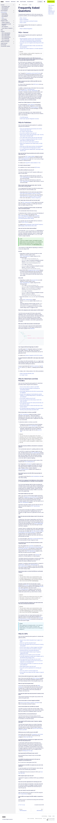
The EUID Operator (24, 117)
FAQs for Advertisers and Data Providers (29, 21)
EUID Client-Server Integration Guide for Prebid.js (30, 196)
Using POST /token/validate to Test (32, 162)
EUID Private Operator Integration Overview (29, 118)
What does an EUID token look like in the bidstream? (31, 146)
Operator (37, 554)
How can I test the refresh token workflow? (29, 141)
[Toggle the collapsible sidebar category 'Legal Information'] (13, 43)
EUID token (22, 564)
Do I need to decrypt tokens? (26, 131)
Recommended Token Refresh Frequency (34, 224)
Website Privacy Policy (38, 818)
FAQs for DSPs (23, 22)
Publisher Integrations (36, 197)
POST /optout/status (35, 506)
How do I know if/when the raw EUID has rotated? (30, 648)
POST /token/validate (30, 156)
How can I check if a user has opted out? (29, 670)
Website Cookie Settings (51, 818)
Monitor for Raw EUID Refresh (35, 538)
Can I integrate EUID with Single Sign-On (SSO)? (30, 147)
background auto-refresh (33, 270)
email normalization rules (36, 476)
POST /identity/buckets (23, 469)
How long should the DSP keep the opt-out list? (30, 659)
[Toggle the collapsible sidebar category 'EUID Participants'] (13, 10)
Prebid (49, 816)
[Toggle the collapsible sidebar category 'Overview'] (13, 5)
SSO (27, 349)
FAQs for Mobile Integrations (26, 28)
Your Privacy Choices (50, 819)
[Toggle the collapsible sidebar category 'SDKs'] (13, 30)
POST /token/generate (29, 89)
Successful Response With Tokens (25, 218)
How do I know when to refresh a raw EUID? (29, 386)
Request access (51, 1)
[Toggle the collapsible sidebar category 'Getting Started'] (13, 12)
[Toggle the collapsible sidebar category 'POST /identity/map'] (13, 38)
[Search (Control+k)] (40, 2)
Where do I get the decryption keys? (28, 642)
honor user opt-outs (28, 737)
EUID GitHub (44, 816)
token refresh (25, 222)
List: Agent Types (24, 375)
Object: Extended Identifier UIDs (27, 373)
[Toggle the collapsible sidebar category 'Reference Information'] (13, 41)
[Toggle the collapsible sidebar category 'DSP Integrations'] (13, 26)
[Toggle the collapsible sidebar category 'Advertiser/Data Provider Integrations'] (13, 24)
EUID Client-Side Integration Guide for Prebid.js (30, 193)
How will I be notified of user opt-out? (28, 133)
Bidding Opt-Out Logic (28, 750)
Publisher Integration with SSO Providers (33, 355)
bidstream (32, 328)
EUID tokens (37, 167)
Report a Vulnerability (30, 818)
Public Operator (31, 104)
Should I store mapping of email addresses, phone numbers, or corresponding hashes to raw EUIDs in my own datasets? (31, 395)
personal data (27, 157)
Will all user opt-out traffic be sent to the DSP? (30, 654)
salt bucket (28, 464)
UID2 (53, 816)
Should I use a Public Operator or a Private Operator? (31, 48)
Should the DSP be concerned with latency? (29, 650)
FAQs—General (23, 18)
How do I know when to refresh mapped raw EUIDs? (31, 647)
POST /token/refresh (22, 90)
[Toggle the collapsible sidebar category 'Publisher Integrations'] (13, 22)
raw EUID (31, 545)
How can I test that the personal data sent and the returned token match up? (31, 129)
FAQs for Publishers (24, 19)
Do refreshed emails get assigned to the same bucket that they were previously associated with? (31, 409)
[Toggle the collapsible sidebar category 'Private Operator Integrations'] (13, 28)
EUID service (36, 84)
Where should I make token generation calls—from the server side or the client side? (32, 135)
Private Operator (34, 107)
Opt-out (44, 818)
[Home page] (19, 5)
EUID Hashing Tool (37, 244)
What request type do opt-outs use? (28, 666)
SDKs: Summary (36, 678)
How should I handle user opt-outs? (27, 398)
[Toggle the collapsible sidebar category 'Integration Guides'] (13, 21)
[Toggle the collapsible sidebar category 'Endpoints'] (13, 31)
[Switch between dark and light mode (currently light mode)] (44, 1)
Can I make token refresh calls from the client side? (31, 137)
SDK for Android (34, 366)
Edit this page (21, 804)
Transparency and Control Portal (33, 73)
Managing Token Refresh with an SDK (28, 225)
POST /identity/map (33, 90)
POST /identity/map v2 (29, 461)
